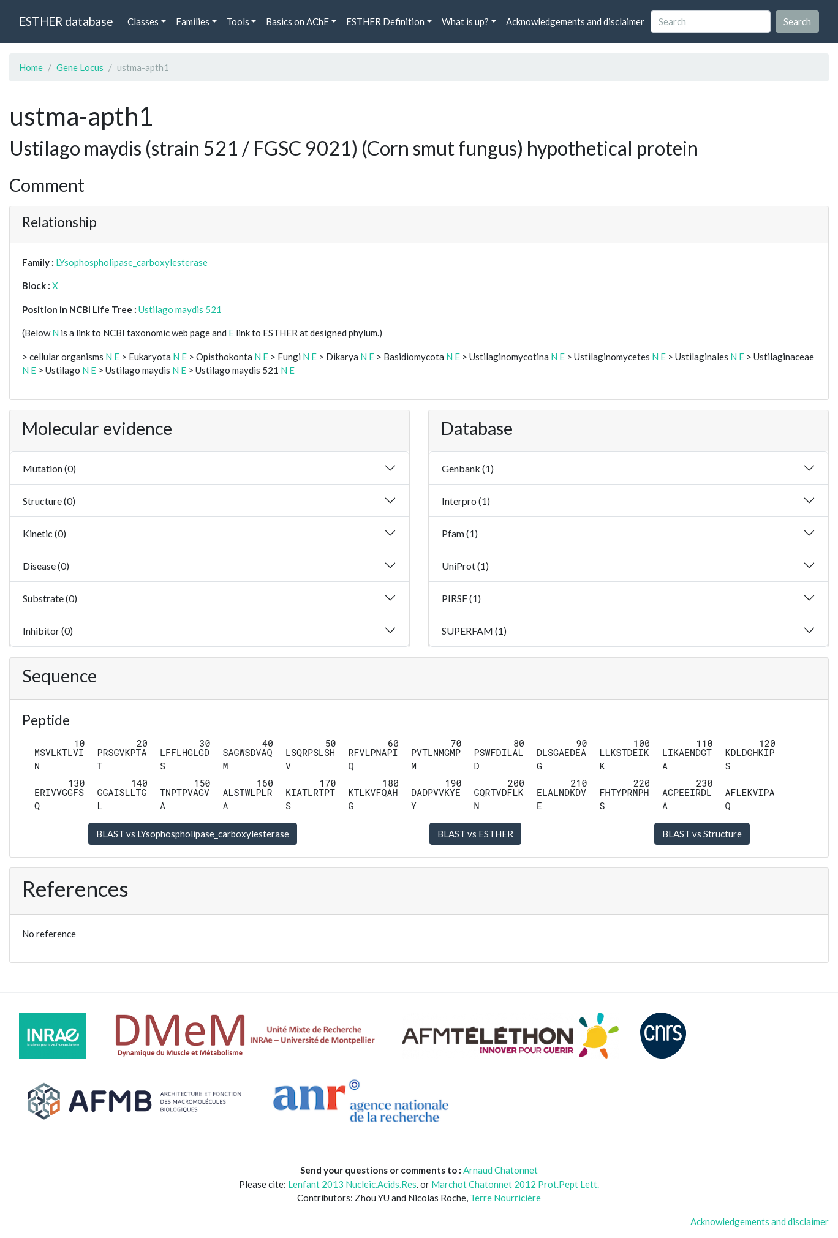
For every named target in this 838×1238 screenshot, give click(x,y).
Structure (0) (49, 501)
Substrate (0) (50, 598)
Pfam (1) (460, 533)
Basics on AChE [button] (297, 21)
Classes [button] (143, 21)
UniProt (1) (465, 566)
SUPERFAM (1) (474, 630)
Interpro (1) (466, 501)
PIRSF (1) (461, 598)
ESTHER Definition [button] (385, 21)
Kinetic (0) (44, 533)
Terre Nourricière (505, 1197)
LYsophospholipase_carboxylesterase (132, 262)
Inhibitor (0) (48, 630)
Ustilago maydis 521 (180, 309)
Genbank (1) (468, 468)
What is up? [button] (465, 21)
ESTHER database (66, 21)
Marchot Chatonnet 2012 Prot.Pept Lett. (515, 1184)
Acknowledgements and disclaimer (575, 21)
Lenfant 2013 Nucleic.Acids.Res (352, 1184)
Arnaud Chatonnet (500, 1170)
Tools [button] (238, 21)
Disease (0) (46, 566)
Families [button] (193, 21)
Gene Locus (80, 67)
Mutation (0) (49, 468)
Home (31, 67)
